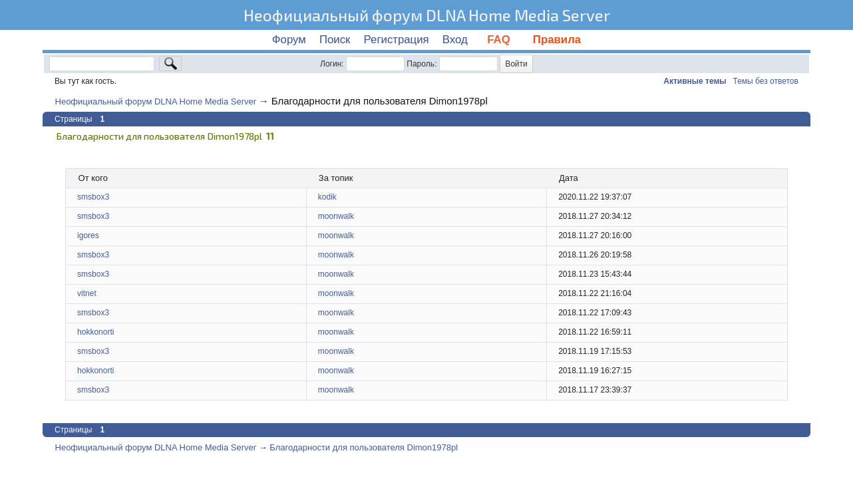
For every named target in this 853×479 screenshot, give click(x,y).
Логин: (332, 64)
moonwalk (336, 216)
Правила (557, 39)
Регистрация (396, 39)
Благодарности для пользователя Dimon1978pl (379, 100)
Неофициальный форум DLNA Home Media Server (427, 15)
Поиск (335, 39)
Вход (455, 39)
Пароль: (421, 64)
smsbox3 (93, 197)
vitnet (86, 293)
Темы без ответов (765, 81)
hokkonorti (95, 332)
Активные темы (694, 81)
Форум (289, 39)
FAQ (500, 39)
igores (88, 235)
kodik (327, 197)
